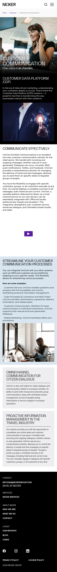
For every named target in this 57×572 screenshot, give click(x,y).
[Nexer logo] (9, 4)
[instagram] (16, 551)
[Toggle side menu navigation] (52, 4)
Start (4, 13)
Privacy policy (11, 560)
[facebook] (4, 551)
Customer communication (29, 13)
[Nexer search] (45, 4)
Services (13, 13)
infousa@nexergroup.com (17, 482)
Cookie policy (36, 560)
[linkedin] (27, 551)
